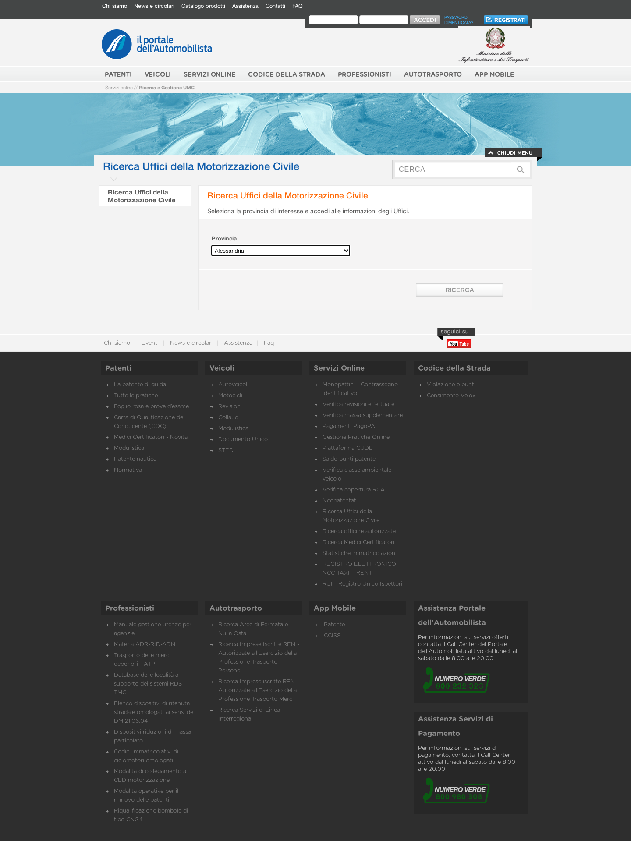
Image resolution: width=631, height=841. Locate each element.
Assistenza (245, 6)
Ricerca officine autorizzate (359, 531)
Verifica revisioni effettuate (358, 404)
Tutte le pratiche (136, 396)
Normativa (128, 470)
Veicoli (221, 368)
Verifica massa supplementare (363, 415)
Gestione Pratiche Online (356, 437)
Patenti (118, 368)
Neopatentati (340, 501)
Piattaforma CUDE (348, 448)
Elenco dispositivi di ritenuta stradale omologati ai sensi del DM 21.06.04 (154, 712)
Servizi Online (339, 368)
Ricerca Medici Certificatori (358, 542)
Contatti (275, 6)
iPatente (334, 625)
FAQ (297, 6)
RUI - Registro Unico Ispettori (362, 584)
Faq (268, 343)
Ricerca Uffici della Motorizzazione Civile (142, 196)
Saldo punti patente (349, 459)
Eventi (149, 343)
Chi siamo (114, 6)
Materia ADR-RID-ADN (144, 644)
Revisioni (230, 407)
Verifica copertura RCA (354, 490)
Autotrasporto (235, 608)
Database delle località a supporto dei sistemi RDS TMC (148, 684)
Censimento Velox (451, 396)
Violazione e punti (451, 385)
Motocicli (230, 396)
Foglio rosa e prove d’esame (151, 407)
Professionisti (129, 608)
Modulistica (129, 448)
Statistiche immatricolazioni (360, 553)
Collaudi (229, 417)
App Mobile (335, 608)
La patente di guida (140, 385)
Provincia (224, 238)
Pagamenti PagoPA (349, 426)
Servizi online (119, 87)
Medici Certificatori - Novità (151, 437)
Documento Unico (243, 439)
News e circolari (154, 6)
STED (226, 450)
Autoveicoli (233, 385)
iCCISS (331, 636)
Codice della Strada (454, 368)
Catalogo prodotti (203, 6)
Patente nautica (135, 459)
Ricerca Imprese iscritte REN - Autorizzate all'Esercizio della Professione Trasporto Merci (258, 690)
